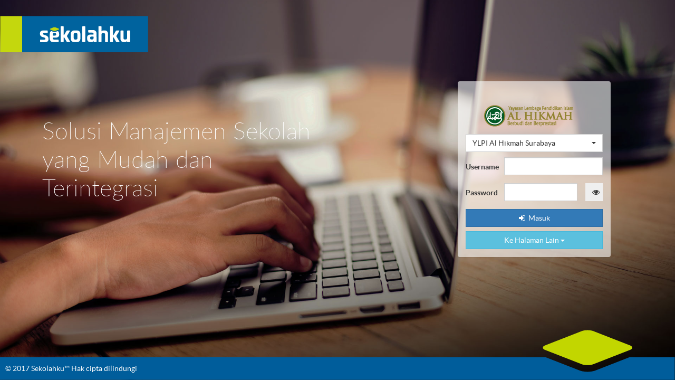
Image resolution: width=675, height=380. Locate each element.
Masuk (534, 218)
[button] (534, 143)
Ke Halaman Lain (534, 240)
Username (481, 167)
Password (481, 192)
